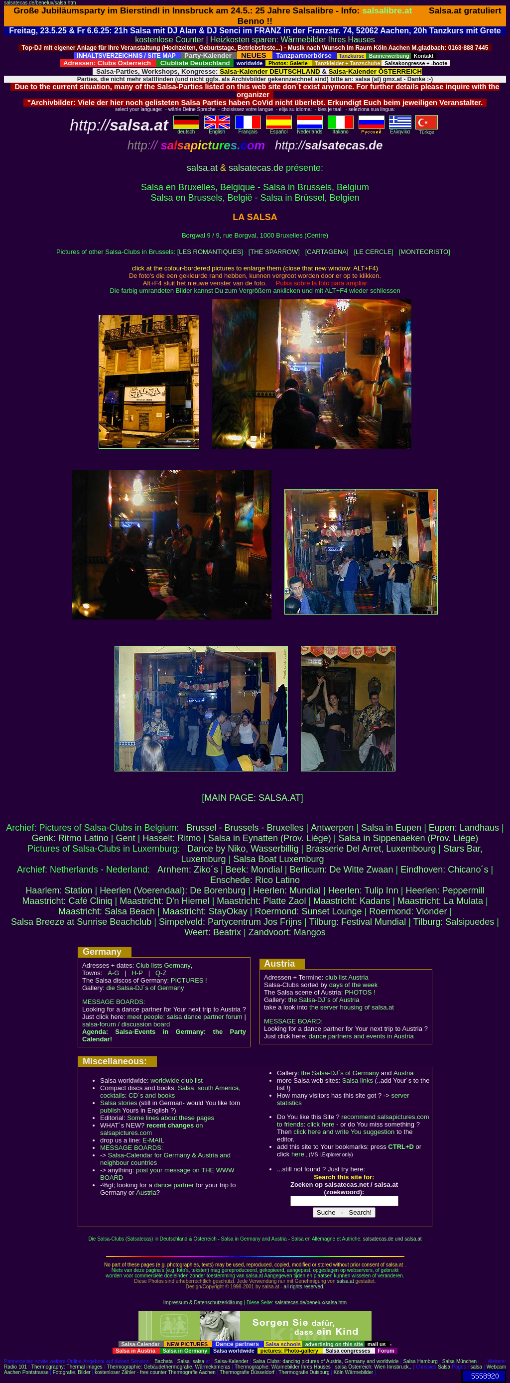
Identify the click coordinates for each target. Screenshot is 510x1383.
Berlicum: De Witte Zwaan (341, 870)
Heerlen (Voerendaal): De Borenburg (173, 890)
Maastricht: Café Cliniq (67, 901)
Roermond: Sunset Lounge (308, 911)
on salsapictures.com (151, 1129)
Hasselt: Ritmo (171, 838)
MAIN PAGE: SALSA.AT (252, 798)
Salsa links (357, 1080)
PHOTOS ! (360, 992)
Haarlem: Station (58, 890)
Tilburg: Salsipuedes (453, 922)
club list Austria (347, 977)
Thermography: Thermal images (67, 1367)
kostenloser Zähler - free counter (131, 1372)
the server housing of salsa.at (351, 1007)
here (297, 1154)
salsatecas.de (256, 168)
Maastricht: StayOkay (205, 911)
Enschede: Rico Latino (255, 880)
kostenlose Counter (169, 39)
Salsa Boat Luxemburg (278, 859)
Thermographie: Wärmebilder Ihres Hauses (283, 1367)
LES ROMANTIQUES (210, 251)
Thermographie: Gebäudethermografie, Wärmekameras (168, 1367)
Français (248, 129)
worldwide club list (176, 1080)
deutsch (186, 129)
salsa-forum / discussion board (126, 1024)
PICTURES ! (189, 980)
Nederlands (310, 129)
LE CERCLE (373, 251)
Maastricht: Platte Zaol (261, 901)
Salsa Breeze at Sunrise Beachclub (81, 922)
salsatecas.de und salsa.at (392, 1239)
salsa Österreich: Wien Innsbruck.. (373, 1367)
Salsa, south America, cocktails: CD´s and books (170, 1091)
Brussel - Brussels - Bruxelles (245, 828)
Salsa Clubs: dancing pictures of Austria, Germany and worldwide (326, 1361)
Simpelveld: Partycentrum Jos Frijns (230, 922)
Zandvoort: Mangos (287, 932)
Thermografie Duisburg (303, 1372)
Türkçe (426, 130)
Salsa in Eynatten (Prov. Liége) (269, 838)
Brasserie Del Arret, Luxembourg (371, 849)
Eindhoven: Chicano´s (444, 870)
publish (110, 1110)
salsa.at (202, 168)
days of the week (353, 985)
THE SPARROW (274, 251)
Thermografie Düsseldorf (247, 1372)
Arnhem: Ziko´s (187, 870)
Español (279, 129)
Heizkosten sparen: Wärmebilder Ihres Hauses (292, 39)
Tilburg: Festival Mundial (357, 922)
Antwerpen (332, 828)
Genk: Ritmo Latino (70, 838)
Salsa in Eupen (391, 828)
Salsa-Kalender (231, 1361)
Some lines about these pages (170, 1118)
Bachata (163, 1361)
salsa (198, 1361)
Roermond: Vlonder (408, 911)
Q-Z (160, 973)
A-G (113, 973)
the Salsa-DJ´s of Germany (340, 1073)
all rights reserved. (304, 1286)
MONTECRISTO (424, 251)
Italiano (341, 129)
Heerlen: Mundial (287, 890)
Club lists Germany (163, 965)
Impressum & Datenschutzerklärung (203, 1302)
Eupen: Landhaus (464, 828)
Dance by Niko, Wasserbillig (242, 849)
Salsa (183, 1361)
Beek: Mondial (254, 870)
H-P (136, 973)
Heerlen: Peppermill (445, 890)
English (217, 129)
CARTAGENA (327, 251)
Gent (125, 838)
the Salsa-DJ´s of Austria (323, 1000)
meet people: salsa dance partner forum (184, 1016)
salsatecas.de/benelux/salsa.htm (40, 2)
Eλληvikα (400, 129)
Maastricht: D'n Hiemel (164, 901)
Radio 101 (15, 1367)
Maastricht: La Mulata (440, 901)
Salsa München (459, 1361)
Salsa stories (118, 1103)
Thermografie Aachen (192, 1372)
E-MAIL (153, 1140)
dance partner (174, 1185)
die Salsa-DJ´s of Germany (145, 988)
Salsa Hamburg (420, 1361)
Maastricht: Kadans (351, 901)
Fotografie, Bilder (72, 1372)
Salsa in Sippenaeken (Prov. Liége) (408, 838)
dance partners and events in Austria (361, 1036)
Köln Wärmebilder (353, 1372)
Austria (146, 1192)
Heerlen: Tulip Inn (363, 890)
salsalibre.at (387, 10)
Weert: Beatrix (212, 932)
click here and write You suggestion (343, 1131)
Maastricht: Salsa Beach (106, 911)
